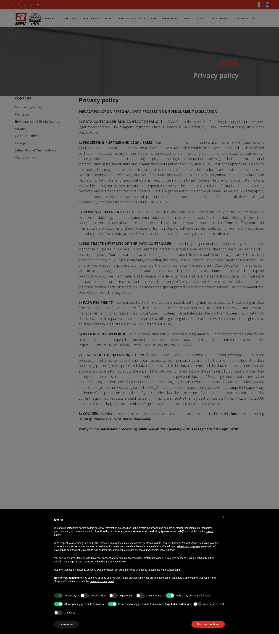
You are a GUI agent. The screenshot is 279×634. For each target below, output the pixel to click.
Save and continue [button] (208, 624)
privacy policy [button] (146, 527)
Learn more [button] (66, 624)
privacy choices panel (102, 581)
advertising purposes (188, 546)
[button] (223, 517)
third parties (116, 543)
